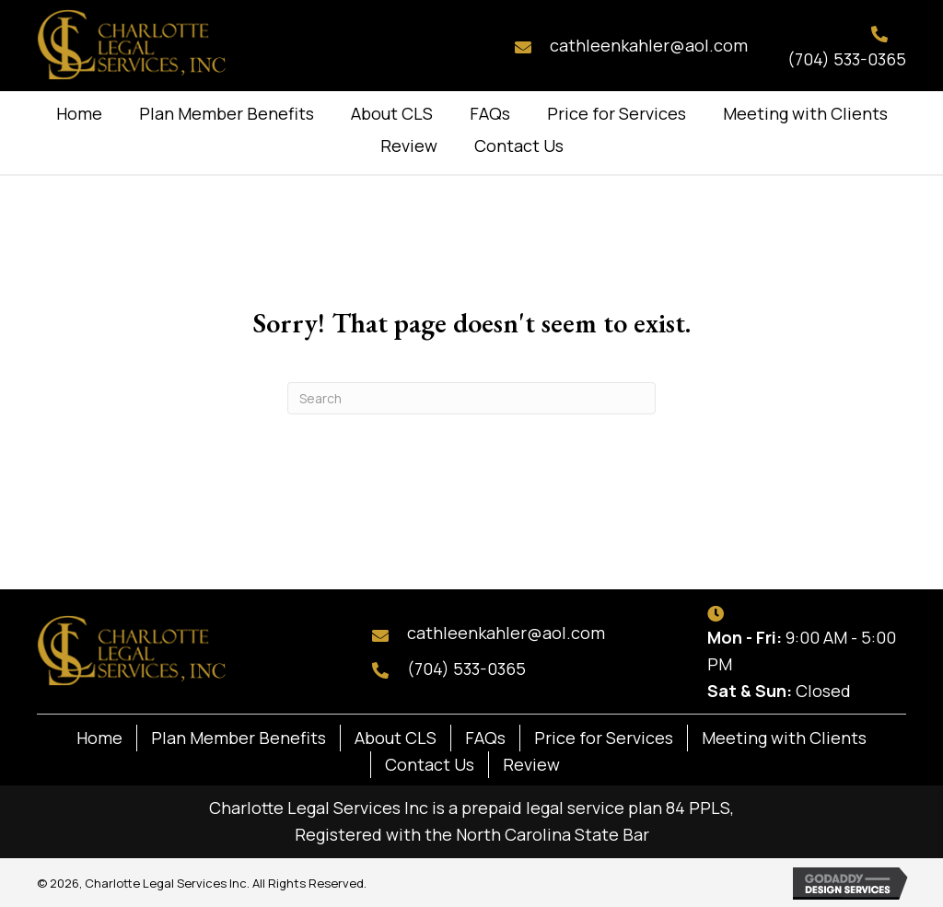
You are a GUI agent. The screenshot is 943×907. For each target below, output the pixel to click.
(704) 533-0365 (846, 59)
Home (99, 738)
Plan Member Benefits (238, 738)
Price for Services (603, 738)
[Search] (471, 398)
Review (531, 764)
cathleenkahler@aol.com (649, 45)
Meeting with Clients (784, 738)
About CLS (396, 738)
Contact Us (429, 764)
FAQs (485, 738)
